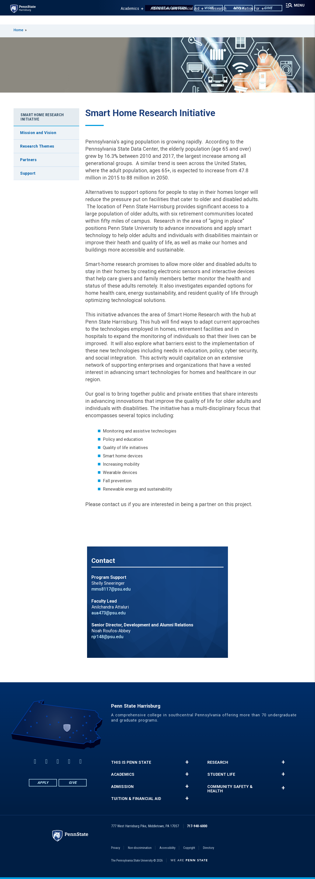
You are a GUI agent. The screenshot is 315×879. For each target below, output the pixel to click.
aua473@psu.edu (108, 612)
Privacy (115, 848)
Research (215, 17)
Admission (122, 786)
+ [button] (187, 762)
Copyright (189, 848)
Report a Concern (164, 9)
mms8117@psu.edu (111, 589)
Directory (208, 848)
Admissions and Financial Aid (171, 17)
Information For (244, 17)
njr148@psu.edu (107, 636)
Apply (234, 9)
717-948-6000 (197, 826)
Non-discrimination (140, 848)
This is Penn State (131, 762)
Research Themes (37, 146)
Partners (28, 159)
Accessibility (167, 848)
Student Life (221, 774)
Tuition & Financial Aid (136, 798)
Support (28, 173)
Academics (126, 17)
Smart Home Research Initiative (42, 116)
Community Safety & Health (230, 788)
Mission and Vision (38, 132)
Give (264, 9)
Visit (204, 9)
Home (18, 30)
